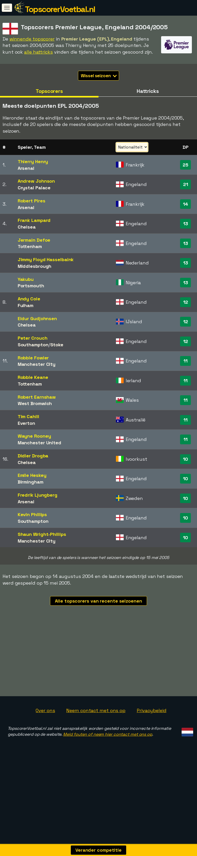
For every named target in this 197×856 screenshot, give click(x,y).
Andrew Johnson (36, 181)
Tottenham (30, 246)
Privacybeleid (151, 742)
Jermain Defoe (34, 240)
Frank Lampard (34, 220)
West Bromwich (35, 403)
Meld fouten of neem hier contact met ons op (107, 766)
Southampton (33, 345)
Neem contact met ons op (95, 742)
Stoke (57, 345)
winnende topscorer (32, 39)
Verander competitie (98, 850)
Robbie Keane (33, 377)
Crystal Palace (34, 188)
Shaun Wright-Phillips (42, 534)
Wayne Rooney (34, 436)
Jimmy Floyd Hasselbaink (46, 259)
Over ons (45, 742)
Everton (26, 423)
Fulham (25, 305)
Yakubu (26, 279)
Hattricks (148, 91)
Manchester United (39, 443)
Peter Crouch (32, 338)
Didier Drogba (33, 456)
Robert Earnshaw (37, 397)
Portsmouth (31, 286)
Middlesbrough (35, 266)
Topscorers (49, 91)
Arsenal (26, 168)
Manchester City (37, 364)
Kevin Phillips (32, 514)
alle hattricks (38, 52)
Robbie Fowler (33, 358)
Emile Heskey (32, 475)
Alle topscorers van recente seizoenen (98, 601)
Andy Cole (29, 299)
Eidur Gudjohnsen (37, 318)
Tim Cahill (28, 416)
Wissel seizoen (99, 75)
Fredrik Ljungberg (37, 495)
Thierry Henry (33, 161)
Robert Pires (31, 201)
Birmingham (30, 482)
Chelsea (27, 227)
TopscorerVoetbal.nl (60, 9)
